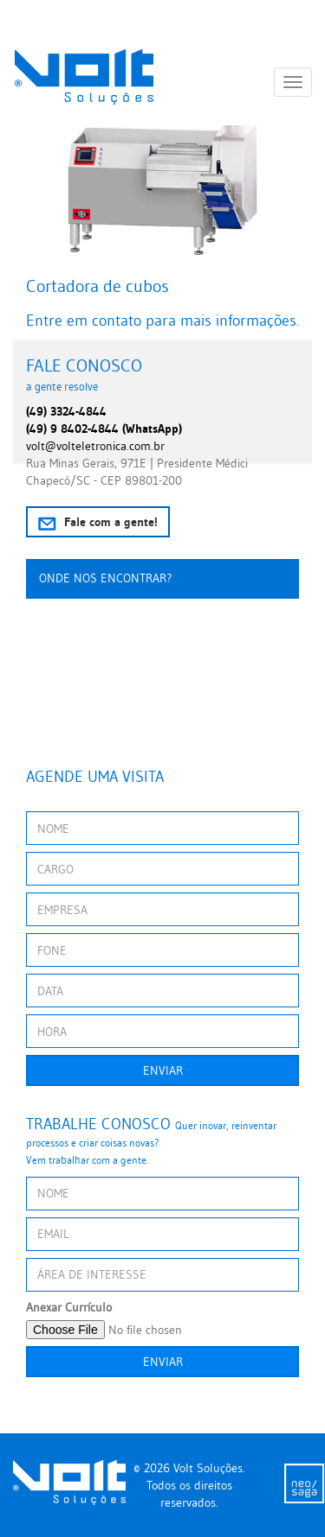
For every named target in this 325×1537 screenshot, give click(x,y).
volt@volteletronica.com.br (95, 446)
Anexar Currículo (69, 1307)
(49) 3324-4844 (66, 411)
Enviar (163, 1070)
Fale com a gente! (98, 522)
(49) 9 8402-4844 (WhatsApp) (104, 428)
